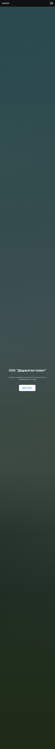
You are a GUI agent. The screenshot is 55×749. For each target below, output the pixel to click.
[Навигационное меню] (51, 3)
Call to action (27, 388)
